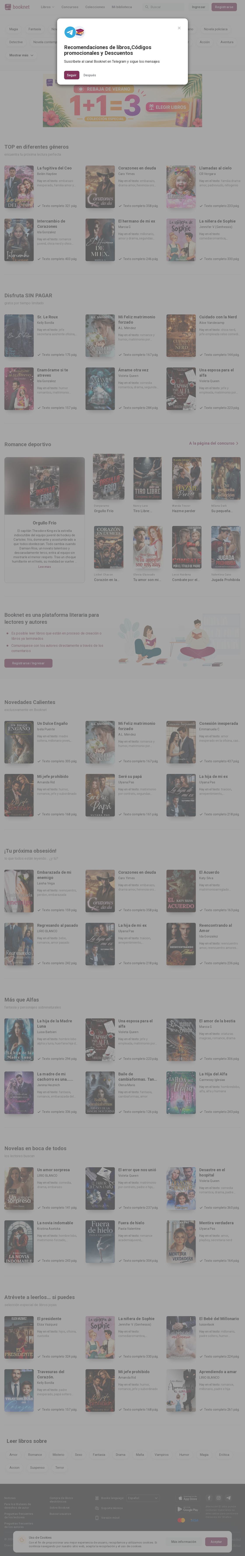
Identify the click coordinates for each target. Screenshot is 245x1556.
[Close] (179, 28)
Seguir (72, 75)
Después (90, 75)
